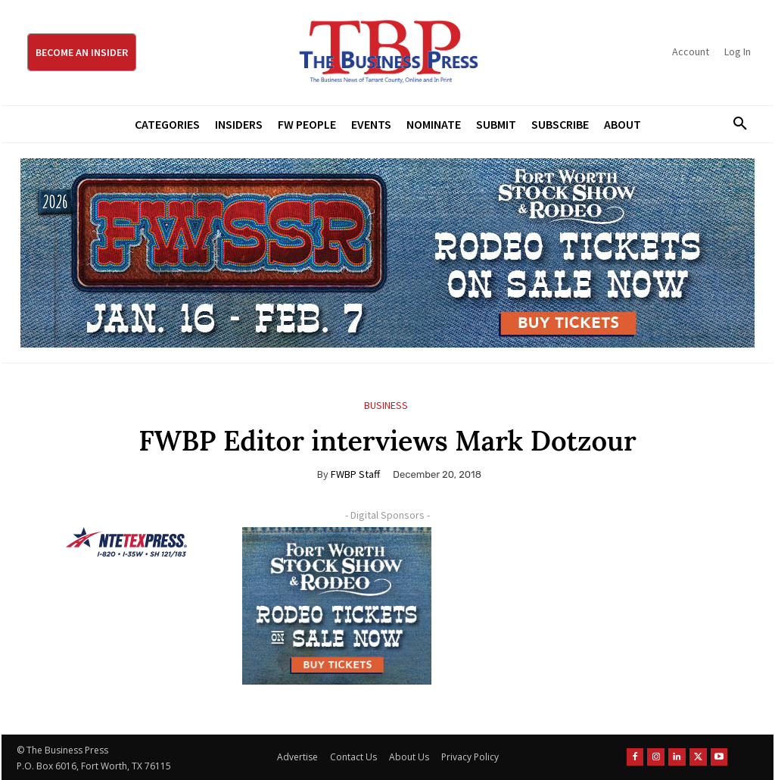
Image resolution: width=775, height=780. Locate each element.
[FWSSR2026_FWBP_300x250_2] (336, 606)
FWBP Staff (355, 474)
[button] (734, 124)
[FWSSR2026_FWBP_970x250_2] (387, 253)
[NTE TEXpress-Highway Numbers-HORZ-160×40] (126, 542)
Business (385, 405)
